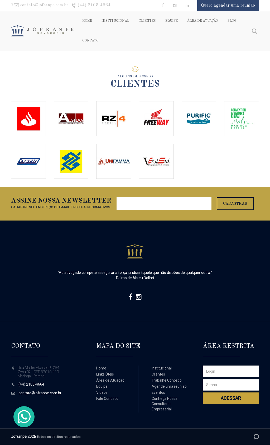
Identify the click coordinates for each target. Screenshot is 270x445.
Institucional (115, 20)
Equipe (171, 20)
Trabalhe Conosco (167, 380)
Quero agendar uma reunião (228, 5)
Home (87, 20)
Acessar (231, 398)
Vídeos (102, 392)
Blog (232, 20)
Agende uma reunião (169, 386)
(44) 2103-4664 (31, 384)
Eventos (158, 392)
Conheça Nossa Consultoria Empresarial (164, 403)
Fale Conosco (107, 398)
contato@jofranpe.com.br (39, 393)
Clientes (147, 20)
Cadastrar (235, 203)
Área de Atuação (202, 20)
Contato (90, 40)
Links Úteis (105, 374)
